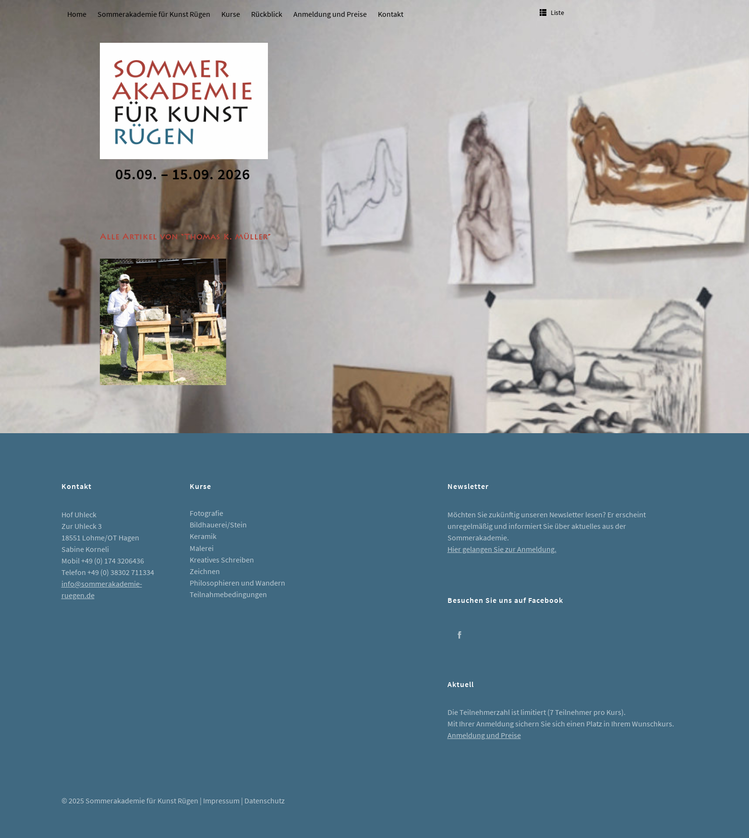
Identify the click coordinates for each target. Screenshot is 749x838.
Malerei (202, 548)
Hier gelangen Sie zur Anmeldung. (501, 549)
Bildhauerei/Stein (218, 524)
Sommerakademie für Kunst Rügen (153, 14)
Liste (557, 12)
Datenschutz (264, 800)
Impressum (221, 800)
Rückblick (266, 14)
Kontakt (390, 14)
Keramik (203, 536)
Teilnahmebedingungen (228, 594)
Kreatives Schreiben (222, 559)
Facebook (459, 635)
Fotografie (206, 513)
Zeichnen (205, 571)
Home (76, 14)
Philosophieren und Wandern (237, 583)
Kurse (230, 14)
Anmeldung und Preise (330, 14)
